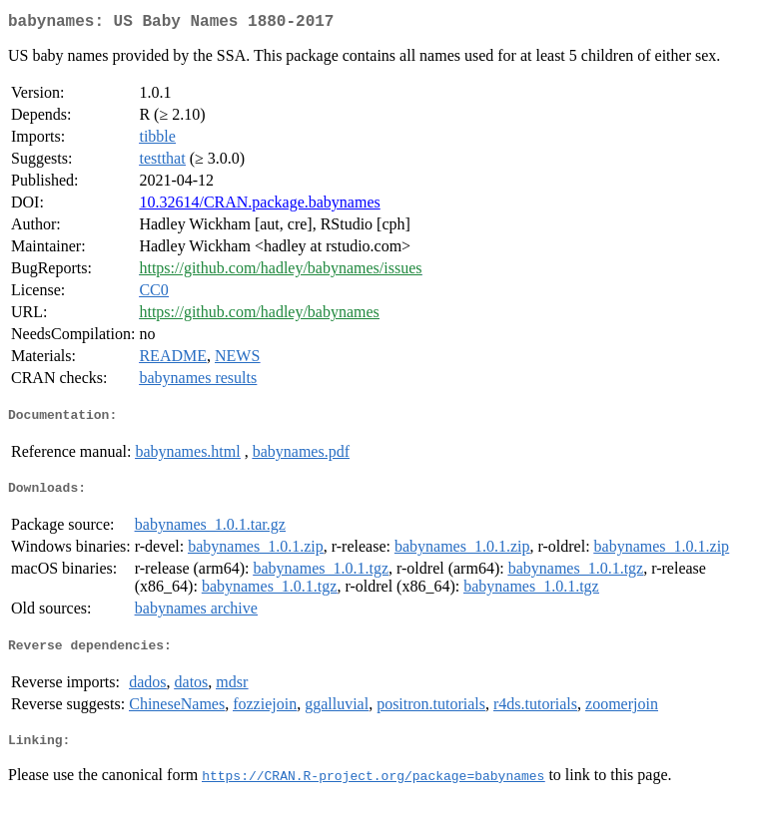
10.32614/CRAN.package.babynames (259, 206)
